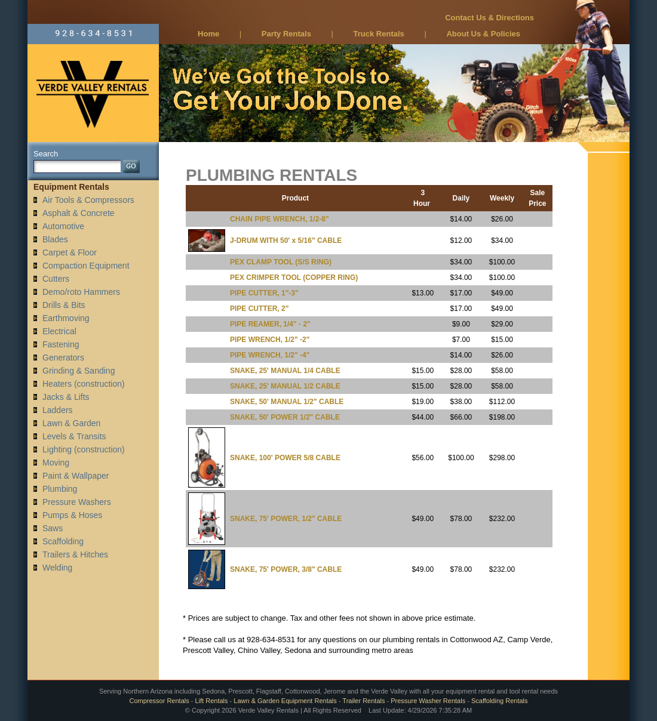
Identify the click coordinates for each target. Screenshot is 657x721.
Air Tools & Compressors (88, 200)
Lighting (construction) (83, 449)
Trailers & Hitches (75, 554)
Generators (63, 357)
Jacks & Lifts (66, 397)
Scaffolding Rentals (499, 700)
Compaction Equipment (86, 265)
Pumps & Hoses (72, 515)
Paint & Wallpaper (75, 475)
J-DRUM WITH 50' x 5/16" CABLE (286, 240)
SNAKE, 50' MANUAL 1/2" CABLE (286, 402)
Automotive (63, 226)
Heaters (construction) (83, 384)
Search (45, 153)
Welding (57, 567)
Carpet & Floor (69, 252)
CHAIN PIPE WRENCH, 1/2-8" (279, 219)
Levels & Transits (74, 436)
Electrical (59, 331)
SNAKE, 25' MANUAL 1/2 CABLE (285, 386)
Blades (55, 239)
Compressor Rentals (159, 700)
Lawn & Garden (71, 423)
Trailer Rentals (363, 700)
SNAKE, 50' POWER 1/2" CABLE (285, 417)
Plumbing (59, 489)
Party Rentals (286, 33)
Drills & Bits (63, 305)
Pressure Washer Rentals (428, 700)
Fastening (60, 344)
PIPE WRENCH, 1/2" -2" (269, 339)
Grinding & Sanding (78, 370)
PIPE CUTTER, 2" (259, 308)
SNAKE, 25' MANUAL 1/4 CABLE (285, 370)
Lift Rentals (211, 700)
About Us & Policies (483, 33)
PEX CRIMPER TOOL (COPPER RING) (294, 277)
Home (208, 33)
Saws (52, 528)
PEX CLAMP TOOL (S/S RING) (280, 262)
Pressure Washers (76, 502)
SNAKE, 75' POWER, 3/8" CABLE (286, 569)
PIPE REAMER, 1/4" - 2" (270, 324)
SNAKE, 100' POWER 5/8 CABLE (285, 458)
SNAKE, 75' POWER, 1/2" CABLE (286, 518)
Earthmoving (66, 318)
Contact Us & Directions (489, 17)
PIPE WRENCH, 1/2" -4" (269, 355)
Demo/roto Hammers (81, 292)
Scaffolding (63, 541)
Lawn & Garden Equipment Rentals (285, 700)
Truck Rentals (379, 33)
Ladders (57, 410)
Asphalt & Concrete (78, 213)
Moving (55, 462)
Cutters (55, 279)
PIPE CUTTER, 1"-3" (264, 293)
